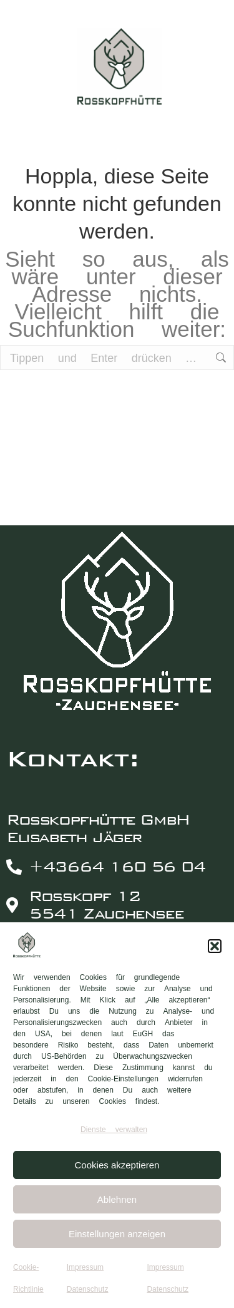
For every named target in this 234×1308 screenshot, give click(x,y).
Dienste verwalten (113, 1129)
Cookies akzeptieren (117, 1165)
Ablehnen (117, 1199)
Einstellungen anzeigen (117, 1233)
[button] (214, 946)
